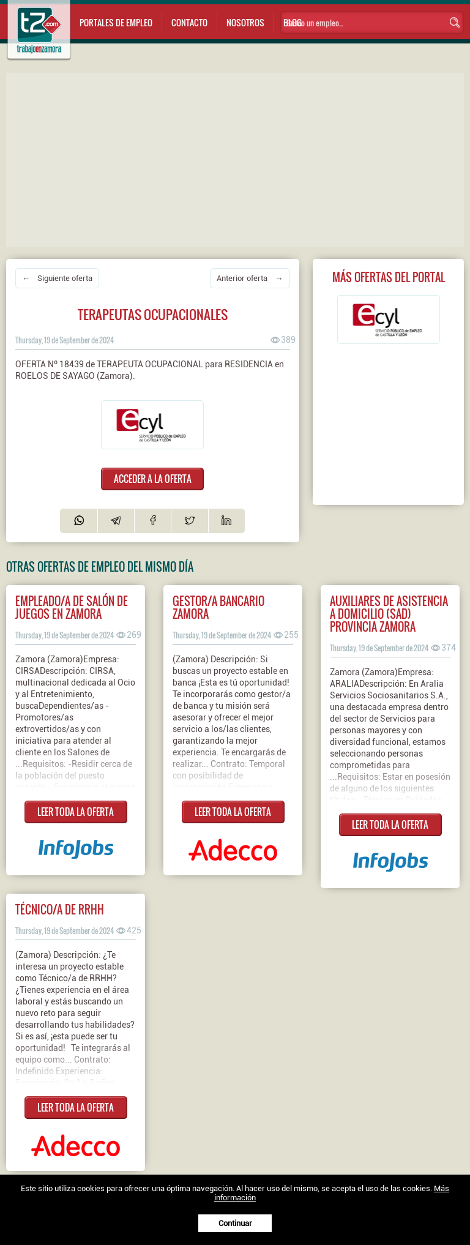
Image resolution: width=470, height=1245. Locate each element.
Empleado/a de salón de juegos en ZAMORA (71, 607)
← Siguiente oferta (57, 278)
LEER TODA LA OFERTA (75, 811)
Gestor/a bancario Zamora (218, 607)
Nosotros (245, 22)
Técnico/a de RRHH (59, 909)
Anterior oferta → (250, 278)
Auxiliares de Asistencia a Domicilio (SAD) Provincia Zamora (389, 614)
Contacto (189, 22)
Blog (292, 22)
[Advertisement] (238, 158)
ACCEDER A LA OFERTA (153, 478)
